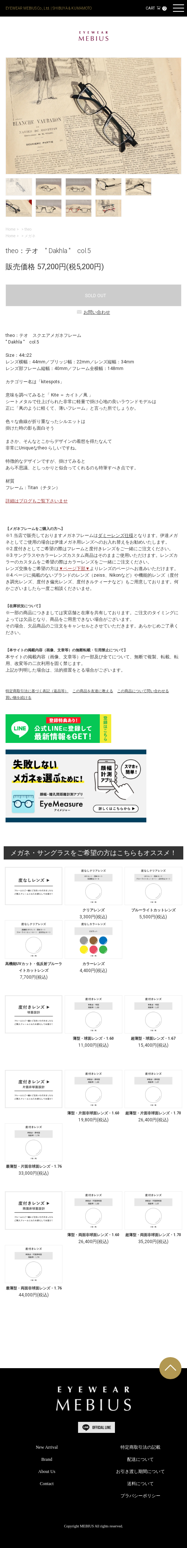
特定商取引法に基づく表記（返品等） (37, 691)
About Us (46, 1471)
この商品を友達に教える (92, 691)
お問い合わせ (93, 312)
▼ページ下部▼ (74, 568)
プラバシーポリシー (140, 1495)
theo (27, 229)
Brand (46, 1459)
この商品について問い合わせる (143, 691)
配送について (140, 1459)
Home (11, 229)
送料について (140, 1483)
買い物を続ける (18, 697)
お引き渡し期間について (140, 1471)
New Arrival (47, 1447)
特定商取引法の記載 (140, 1447)
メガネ (29, 236)
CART (156, 8)
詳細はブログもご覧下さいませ (37, 500)
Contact (47, 1483)
